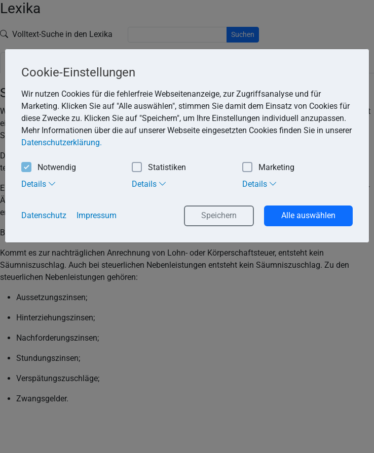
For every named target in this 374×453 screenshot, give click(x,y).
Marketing (268, 168)
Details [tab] (38, 184)
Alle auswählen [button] (308, 215)
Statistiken (159, 168)
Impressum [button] (97, 215)
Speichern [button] (219, 215)
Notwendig (48, 168)
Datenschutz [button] (43, 215)
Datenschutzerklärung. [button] (61, 142)
